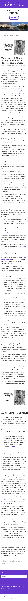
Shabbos (3, 72)
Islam (10, 561)
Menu (14, 17)
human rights (4, 561)
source (13, 446)
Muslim (7, 563)
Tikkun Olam (22, 94)
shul (20, 70)
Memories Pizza (22, 246)
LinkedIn (15, 586)
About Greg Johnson (14, 11)
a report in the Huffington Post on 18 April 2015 (12, 272)
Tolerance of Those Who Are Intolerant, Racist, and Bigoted (12, 60)
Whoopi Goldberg (12, 232)
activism (7, 560)
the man (20, 546)
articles (23, 65)
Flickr (10, 586)
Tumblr (20, 586)
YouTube (7, 588)
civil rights (16, 560)
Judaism (14, 561)
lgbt (22, 561)
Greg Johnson (12, 65)
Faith (20, 560)
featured (24, 560)
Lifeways (3, 563)
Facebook (6, 586)
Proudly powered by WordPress (9, 596)
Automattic (14, 598)
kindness (18, 561)
